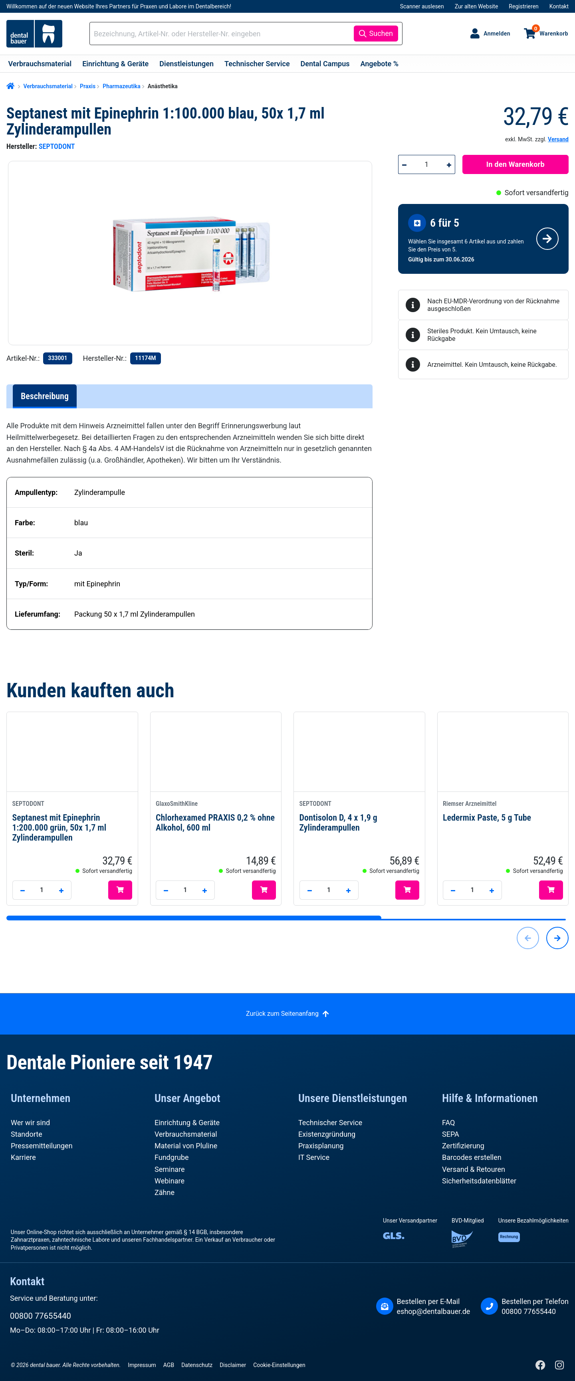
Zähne (164, 1192)
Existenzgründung (326, 1134)
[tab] (45, 396)
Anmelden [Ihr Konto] (497, 33)
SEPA (450, 1134)
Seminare (170, 1169)
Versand (558, 139)
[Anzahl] (427, 164)
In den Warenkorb (515, 164)
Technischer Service (330, 1122)
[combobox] (223, 34)
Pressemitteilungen (42, 1146)
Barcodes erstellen (472, 1157)
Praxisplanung (321, 1146)
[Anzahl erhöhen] (449, 164)
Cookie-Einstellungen (279, 1365)
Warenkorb (550, 30)
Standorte (26, 1134)
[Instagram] (559, 1367)
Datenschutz (196, 1365)
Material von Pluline (186, 1146)
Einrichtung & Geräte (187, 1122)
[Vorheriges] (528, 938)
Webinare (169, 1181)
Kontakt (559, 6)
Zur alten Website (476, 6)
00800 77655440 (40, 1316)
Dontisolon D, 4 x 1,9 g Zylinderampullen (359, 816)
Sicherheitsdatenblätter (479, 1181)
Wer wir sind (30, 1122)
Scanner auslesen (422, 6)
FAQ (448, 1122)
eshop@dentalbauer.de (433, 1311)
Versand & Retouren (473, 1169)
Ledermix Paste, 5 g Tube (503, 811)
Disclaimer (233, 1365)
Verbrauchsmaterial (186, 1134)
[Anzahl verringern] (404, 164)
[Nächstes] (557, 938)
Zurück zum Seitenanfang (282, 1013)
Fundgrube (172, 1157)
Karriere (23, 1157)
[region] (193, 253)
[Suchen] (376, 34)
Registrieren (523, 6)
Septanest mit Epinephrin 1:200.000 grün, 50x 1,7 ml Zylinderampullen (72, 820)
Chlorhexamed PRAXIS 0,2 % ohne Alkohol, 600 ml (216, 816)
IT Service (313, 1157)
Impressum (142, 1365)
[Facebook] (541, 1367)
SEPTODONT (57, 146)
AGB (168, 1365)
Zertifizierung (463, 1146)
